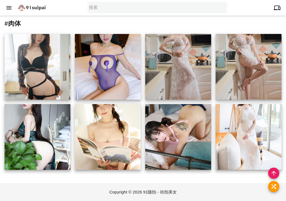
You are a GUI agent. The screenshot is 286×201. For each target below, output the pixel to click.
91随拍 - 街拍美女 (160, 192)
